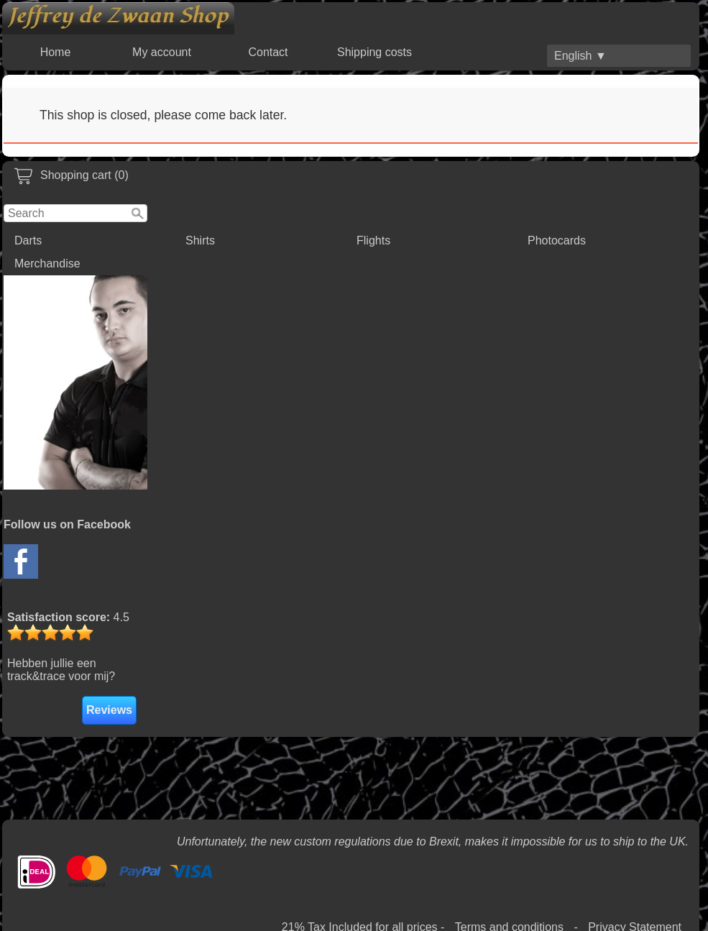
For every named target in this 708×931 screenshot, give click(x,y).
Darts (28, 240)
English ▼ (580, 56)
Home (55, 52)
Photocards (557, 240)
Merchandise (47, 263)
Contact (268, 52)
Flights (373, 240)
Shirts (200, 240)
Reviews (109, 710)
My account (161, 52)
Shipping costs (374, 52)
